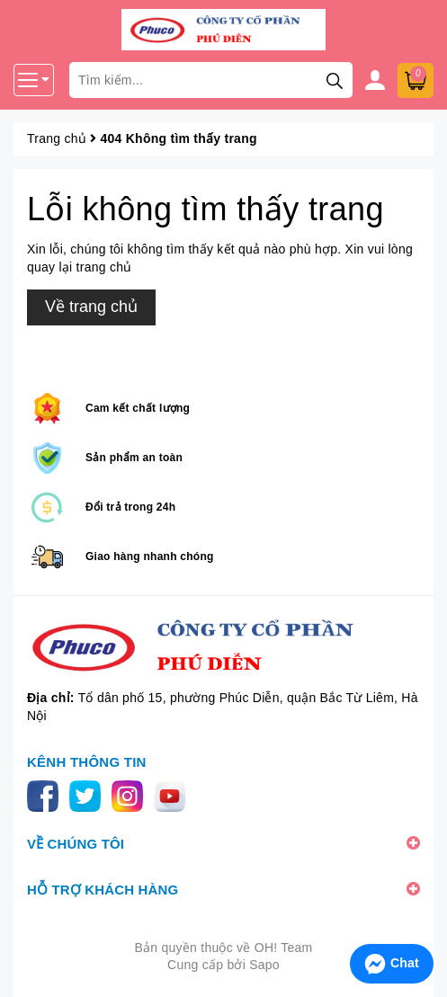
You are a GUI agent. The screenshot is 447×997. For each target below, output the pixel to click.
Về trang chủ (91, 307)
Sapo (264, 964)
